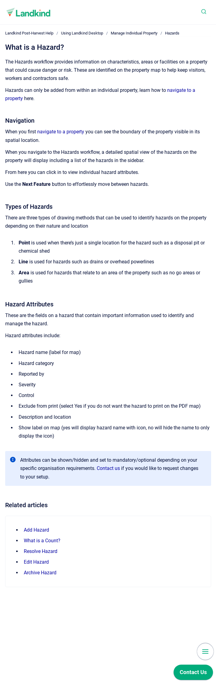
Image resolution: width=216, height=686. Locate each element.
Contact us (108, 468)
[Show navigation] (205, 651)
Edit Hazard (36, 562)
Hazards (172, 33)
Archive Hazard (40, 573)
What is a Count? (42, 540)
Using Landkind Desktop (82, 33)
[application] (193, 674)
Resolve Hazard (40, 551)
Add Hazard (36, 530)
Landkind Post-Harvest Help (29, 33)
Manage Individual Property (134, 33)
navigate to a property (60, 132)
